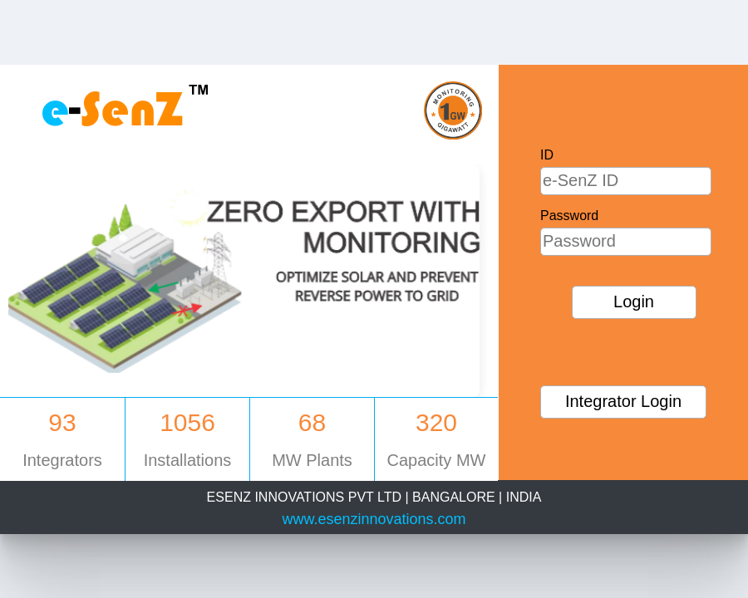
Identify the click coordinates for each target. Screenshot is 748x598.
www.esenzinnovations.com (373, 519)
